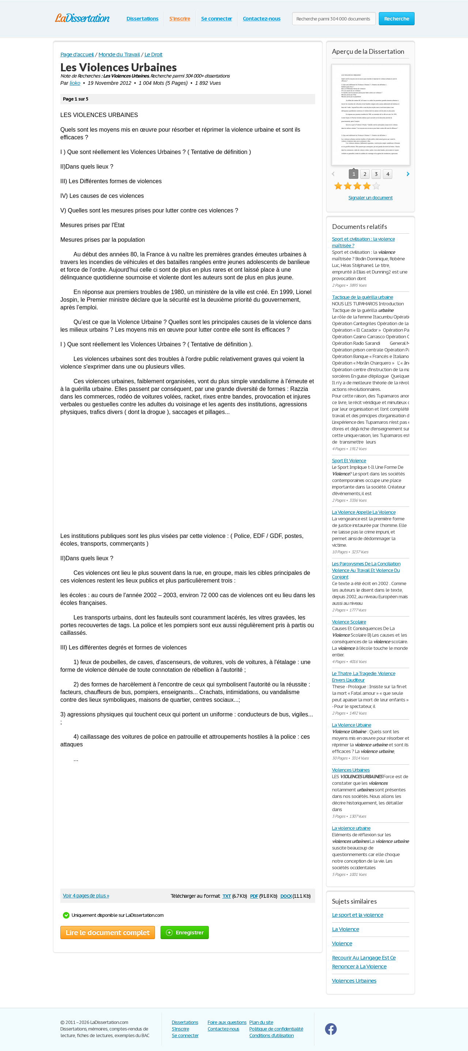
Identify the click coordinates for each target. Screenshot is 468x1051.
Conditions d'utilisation (271, 1035)
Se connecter (216, 18)
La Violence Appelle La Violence (364, 512)
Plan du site (261, 1022)
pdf (254, 895)
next (408, 174)
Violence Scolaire (349, 622)
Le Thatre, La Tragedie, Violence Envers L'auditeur (363, 676)
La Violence (345, 929)
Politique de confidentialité (276, 1029)
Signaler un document (370, 198)
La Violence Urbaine (351, 725)
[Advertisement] (187, 474)
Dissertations (142, 18)
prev (333, 174)
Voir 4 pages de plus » (86, 895)
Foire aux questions (227, 1022)
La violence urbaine (351, 828)
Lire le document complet (108, 932)
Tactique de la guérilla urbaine (362, 297)
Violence (342, 943)
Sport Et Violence (349, 460)
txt (226, 895)
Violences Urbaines (351, 770)
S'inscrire (179, 18)
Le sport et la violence (357, 914)
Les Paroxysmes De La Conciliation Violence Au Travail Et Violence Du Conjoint (366, 570)
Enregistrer (184, 932)
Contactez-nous (261, 18)
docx (286, 895)
